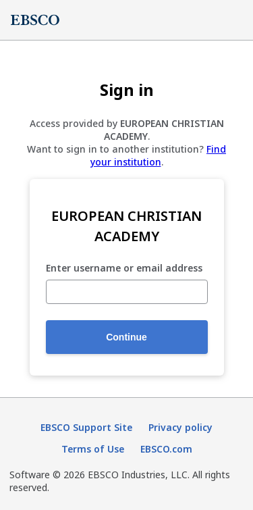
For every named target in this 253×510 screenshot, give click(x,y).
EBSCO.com (166, 448)
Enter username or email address (124, 268)
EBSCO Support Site (86, 427)
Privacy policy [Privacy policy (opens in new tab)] (180, 427)
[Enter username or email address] (127, 292)
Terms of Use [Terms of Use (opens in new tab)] (92, 448)
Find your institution (158, 155)
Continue (126, 337)
